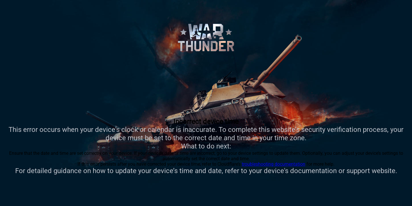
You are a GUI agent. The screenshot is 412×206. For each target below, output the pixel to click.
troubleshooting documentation (273, 164)
